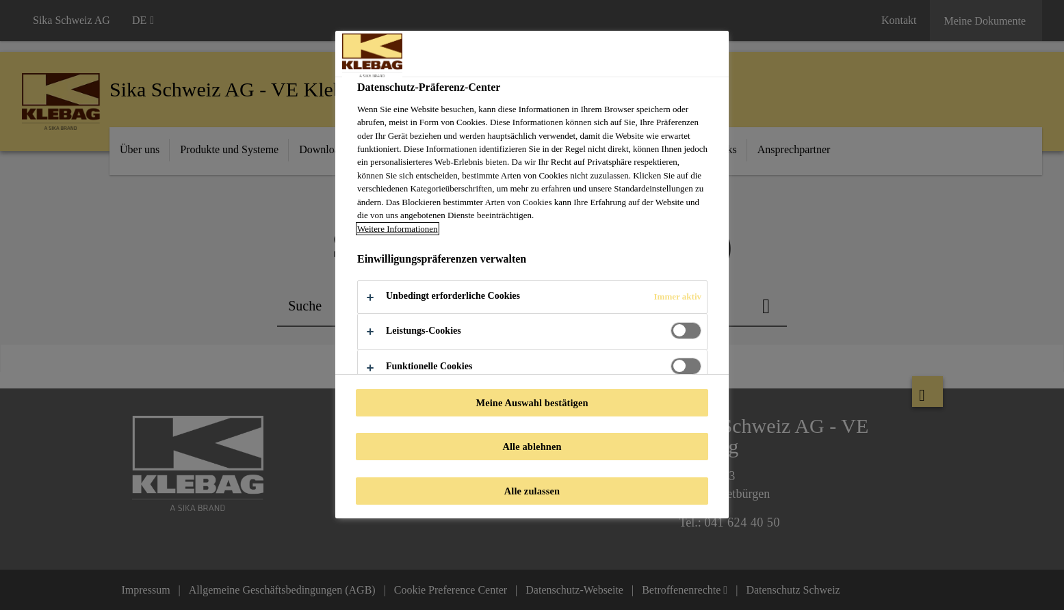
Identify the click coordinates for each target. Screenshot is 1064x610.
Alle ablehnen (531, 446)
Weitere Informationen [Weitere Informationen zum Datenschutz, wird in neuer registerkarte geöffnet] (397, 229)
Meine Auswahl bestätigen (532, 402)
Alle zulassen (532, 491)
